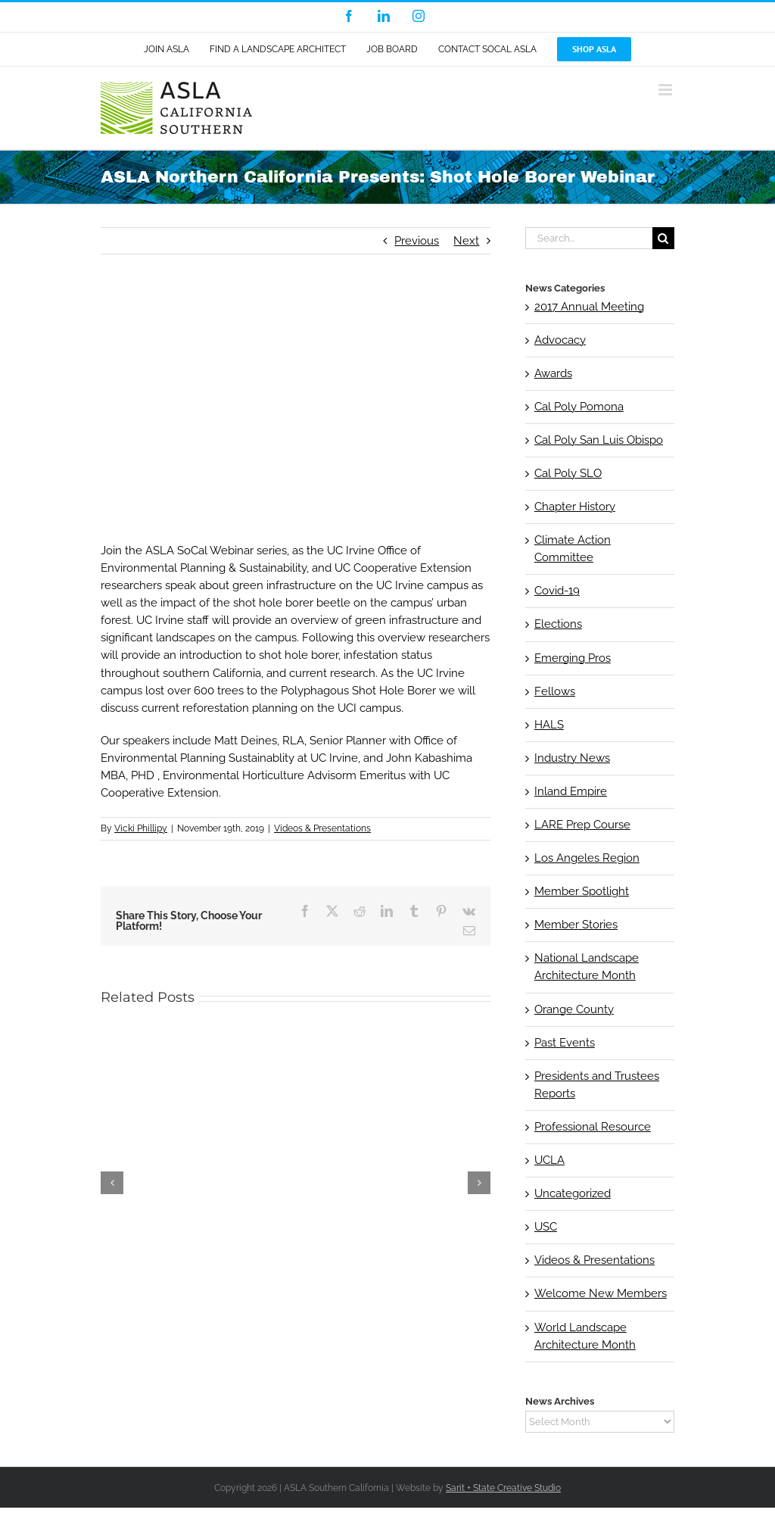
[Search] (663, 238)
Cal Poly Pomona (579, 406)
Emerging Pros (572, 658)
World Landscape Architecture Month (585, 1336)
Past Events (564, 1043)
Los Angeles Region (587, 858)
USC (545, 1227)
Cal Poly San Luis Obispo (598, 440)
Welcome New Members (600, 1293)
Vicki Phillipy (140, 828)
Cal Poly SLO (568, 473)
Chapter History (574, 506)
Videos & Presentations (322, 828)
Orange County (574, 1009)
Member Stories (576, 924)
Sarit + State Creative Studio (503, 1488)
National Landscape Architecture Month (586, 966)
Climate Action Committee (572, 548)
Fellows (554, 691)
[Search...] (588, 238)
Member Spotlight (581, 891)
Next (466, 241)
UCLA (549, 1160)
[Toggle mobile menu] (666, 90)
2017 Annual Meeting (589, 306)
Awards (553, 373)
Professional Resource (592, 1127)
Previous (416, 241)
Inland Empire (570, 791)
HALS (549, 724)
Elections (558, 624)
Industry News (572, 758)
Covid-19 (557, 590)
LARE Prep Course (582, 824)
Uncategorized (572, 1193)
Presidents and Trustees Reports (596, 1084)
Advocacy (560, 340)
